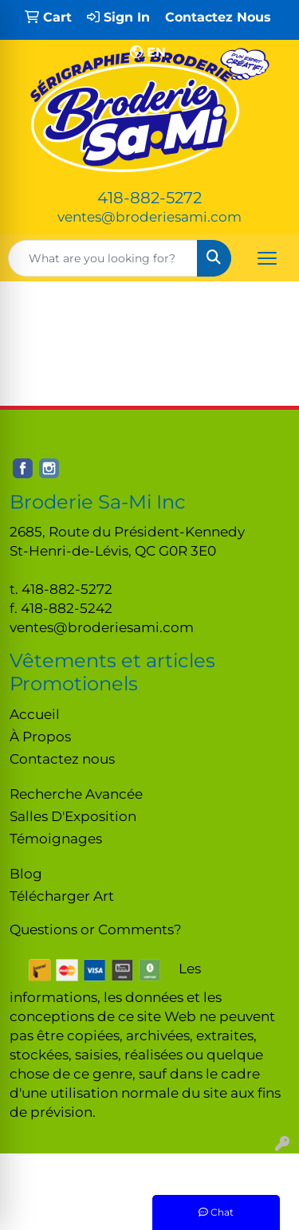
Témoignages (56, 838)
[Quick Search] (103, 258)
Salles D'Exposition (73, 816)
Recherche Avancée (76, 793)
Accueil (35, 713)
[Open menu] (267, 258)
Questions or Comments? (96, 929)
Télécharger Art (62, 895)
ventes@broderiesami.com (149, 216)
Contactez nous (62, 758)
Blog (26, 873)
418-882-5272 (149, 197)
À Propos (40, 736)
